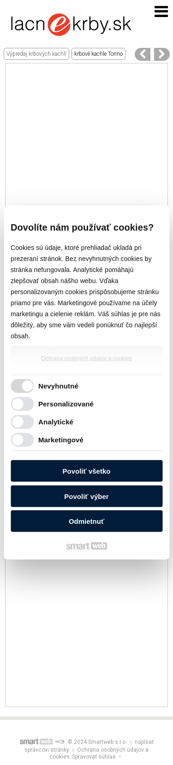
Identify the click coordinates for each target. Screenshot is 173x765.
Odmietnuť (86, 521)
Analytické (55, 421)
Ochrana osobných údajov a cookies (86, 358)
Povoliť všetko (87, 471)
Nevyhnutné (58, 385)
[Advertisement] (86, 150)
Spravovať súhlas (94, 756)
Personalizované (66, 403)
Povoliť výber (86, 496)
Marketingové (61, 439)
